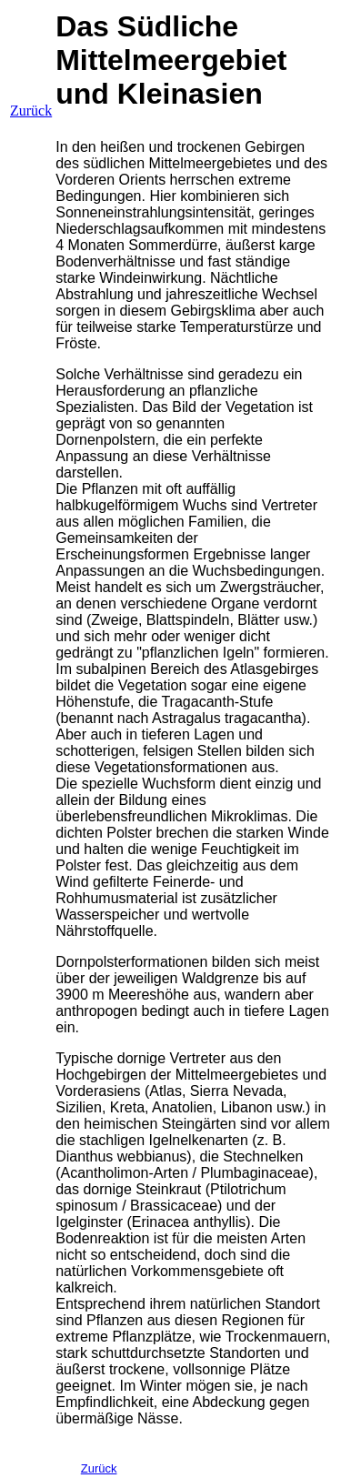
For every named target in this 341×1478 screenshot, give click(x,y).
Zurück (31, 110)
